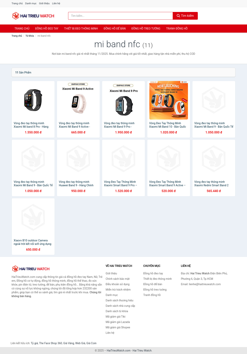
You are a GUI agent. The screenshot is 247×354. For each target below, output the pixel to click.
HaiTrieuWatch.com (118, 350)
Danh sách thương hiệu (119, 300)
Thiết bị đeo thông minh (81, 28)
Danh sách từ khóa (117, 311)
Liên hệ (56, 3)
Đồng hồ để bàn (115, 28)
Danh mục (31, 3)
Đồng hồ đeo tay (46, 28)
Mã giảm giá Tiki (115, 316)
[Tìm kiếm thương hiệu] (120, 16)
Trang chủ (17, 3)
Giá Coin (91, 343)
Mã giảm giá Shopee (118, 327)
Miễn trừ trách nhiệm (118, 289)
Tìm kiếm (185, 16)
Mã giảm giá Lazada (118, 322)
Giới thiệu (44, 3)
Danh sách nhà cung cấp (120, 305)
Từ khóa (29, 36)
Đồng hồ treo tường (145, 28)
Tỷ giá (34, 343)
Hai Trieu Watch (142, 350)
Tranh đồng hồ (177, 28)
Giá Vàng (68, 343)
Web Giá (80, 343)
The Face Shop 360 (50, 343)
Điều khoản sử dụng (118, 284)
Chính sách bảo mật (118, 278)
